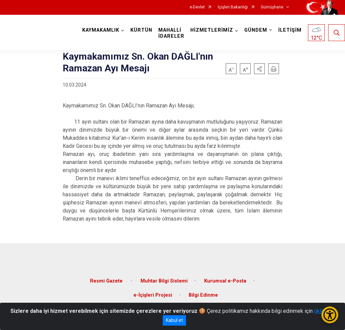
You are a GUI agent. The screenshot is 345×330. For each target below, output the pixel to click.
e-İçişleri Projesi (152, 295)
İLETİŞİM (290, 30)
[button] (259, 68)
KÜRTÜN (141, 30)
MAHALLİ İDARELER (171, 33)
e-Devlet (197, 7)
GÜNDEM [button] (255, 30)
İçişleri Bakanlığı (233, 7)
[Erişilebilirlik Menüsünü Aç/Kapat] (329, 314)
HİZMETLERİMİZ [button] (211, 30)
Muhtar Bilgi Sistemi (164, 281)
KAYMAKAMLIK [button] (100, 30)
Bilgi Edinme (203, 295)
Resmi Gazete (107, 281)
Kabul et (174, 320)
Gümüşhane (272, 7)
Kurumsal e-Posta (225, 281)
